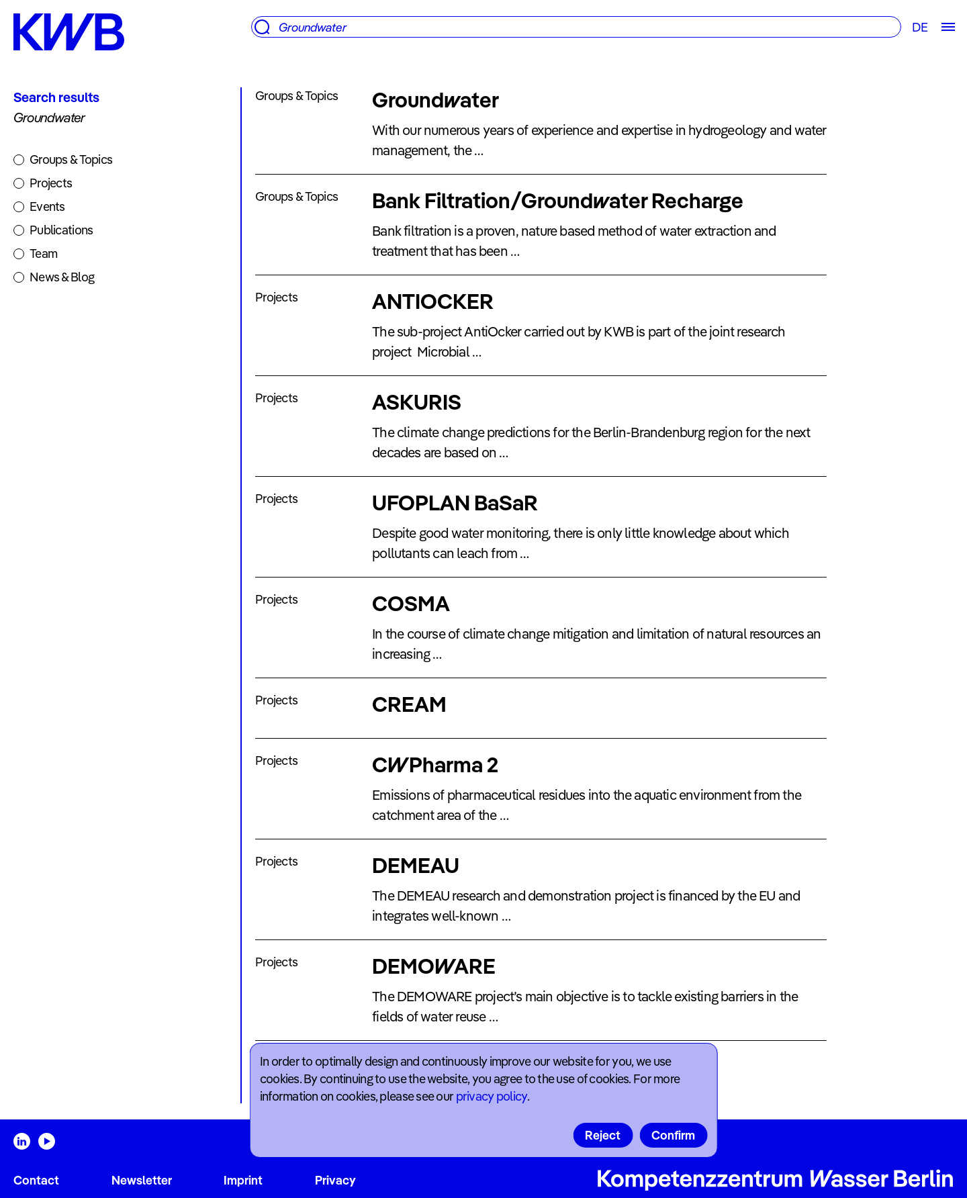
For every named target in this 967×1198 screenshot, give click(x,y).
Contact (36, 1180)
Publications (61, 230)
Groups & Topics (71, 159)
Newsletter (141, 1180)
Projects (51, 183)
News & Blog (62, 277)
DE (919, 27)
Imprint (243, 1180)
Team (43, 253)
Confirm (673, 1135)
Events (47, 206)
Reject (602, 1135)
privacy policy (491, 1096)
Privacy (335, 1180)
